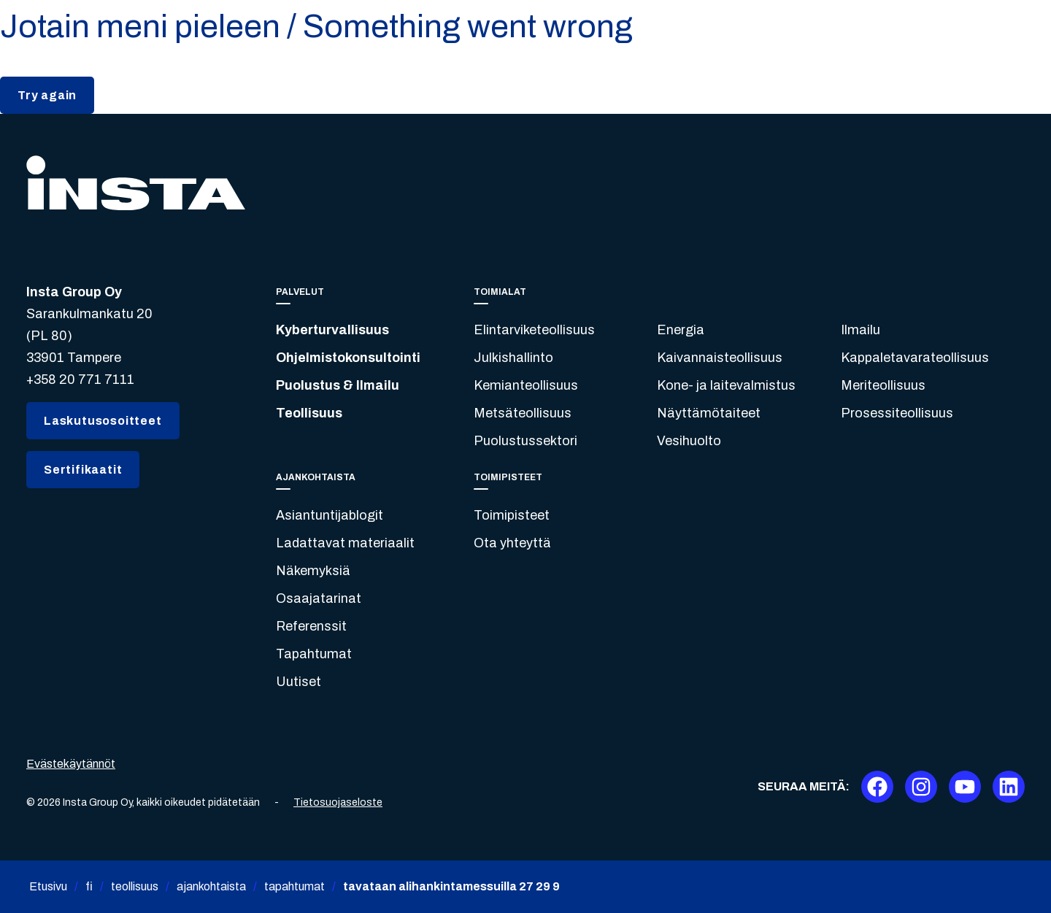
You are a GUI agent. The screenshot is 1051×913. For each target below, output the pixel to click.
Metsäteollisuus (522, 413)
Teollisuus (309, 413)
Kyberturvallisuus (332, 330)
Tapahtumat (314, 654)
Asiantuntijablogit (329, 515)
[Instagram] (921, 787)
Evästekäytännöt (70, 764)
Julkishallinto (513, 357)
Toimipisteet (512, 515)
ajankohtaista (211, 886)
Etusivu (48, 886)
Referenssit (311, 626)
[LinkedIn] (1009, 787)
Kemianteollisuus (526, 385)
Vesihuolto (689, 441)
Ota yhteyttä (512, 543)
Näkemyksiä (313, 570)
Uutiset (298, 681)
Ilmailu (860, 330)
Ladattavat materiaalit (345, 543)
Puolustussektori (525, 441)
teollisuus (134, 886)
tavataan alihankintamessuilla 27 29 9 (451, 886)
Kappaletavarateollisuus (915, 357)
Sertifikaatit (83, 469)
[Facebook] (877, 787)
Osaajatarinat (318, 598)
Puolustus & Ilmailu (337, 385)
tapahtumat (294, 886)
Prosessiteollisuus (897, 413)
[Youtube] (965, 787)
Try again (47, 95)
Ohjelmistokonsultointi (348, 357)
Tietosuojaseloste (337, 802)
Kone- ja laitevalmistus (726, 385)
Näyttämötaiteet (709, 413)
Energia (680, 330)
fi (89, 886)
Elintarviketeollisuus (534, 330)
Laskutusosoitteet (103, 421)
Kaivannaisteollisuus (719, 357)
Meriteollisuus (883, 385)
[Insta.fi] (135, 183)
